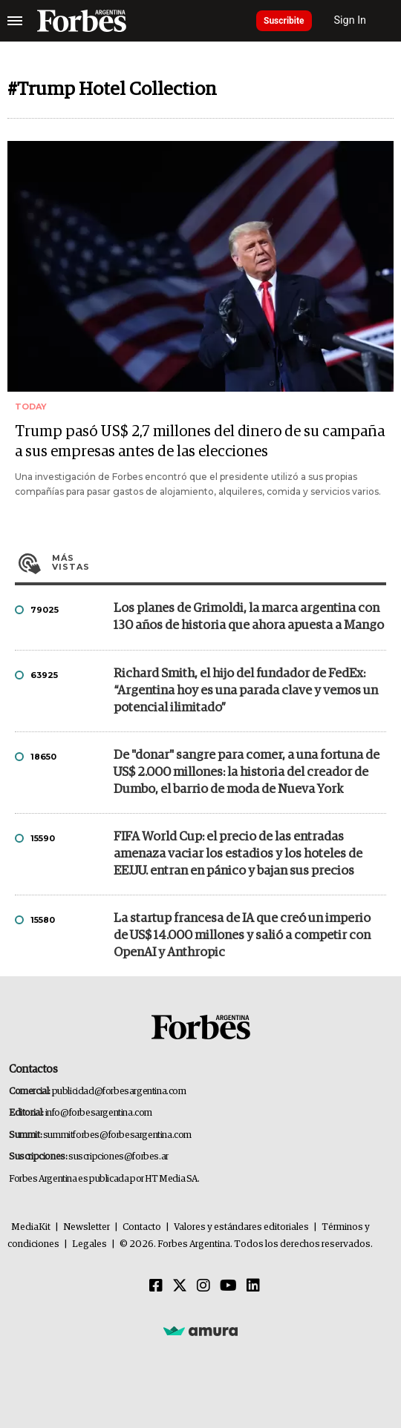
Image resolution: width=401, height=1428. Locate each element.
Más (219, 562)
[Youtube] (228, 1286)
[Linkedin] (253, 1286)
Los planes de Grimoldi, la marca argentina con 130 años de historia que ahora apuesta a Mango (249, 617)
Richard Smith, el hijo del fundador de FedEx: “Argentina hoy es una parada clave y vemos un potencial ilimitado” (246, 691)
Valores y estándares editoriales (241, 1227)
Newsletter (86, 1227)
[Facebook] (156, 1286)
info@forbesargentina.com (98, 1113)
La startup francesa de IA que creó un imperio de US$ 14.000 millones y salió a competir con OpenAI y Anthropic (242, 935)
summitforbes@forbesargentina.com (117, 1135)
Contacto (142, 1227)
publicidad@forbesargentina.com (119, 1091)
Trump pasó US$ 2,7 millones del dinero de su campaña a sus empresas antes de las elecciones (200, 441)
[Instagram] (203, 1286)
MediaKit (30, 1227)
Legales (89, 1244)
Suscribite (284, 21)
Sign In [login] (350, 20)
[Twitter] (179, 1286)
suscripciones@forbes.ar (118, 1157)
